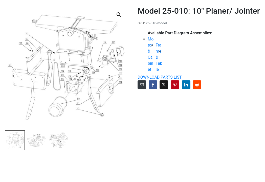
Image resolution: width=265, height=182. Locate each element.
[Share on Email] (142, 84)
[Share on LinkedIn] (186, 84)
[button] (118, 14)
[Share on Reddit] (197, 84)
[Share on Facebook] (153, 84)
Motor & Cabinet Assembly (151, 63)
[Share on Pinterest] (175, 84)
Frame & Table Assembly (159, 66)
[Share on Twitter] (164, 84)
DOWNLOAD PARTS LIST (160, 77)
